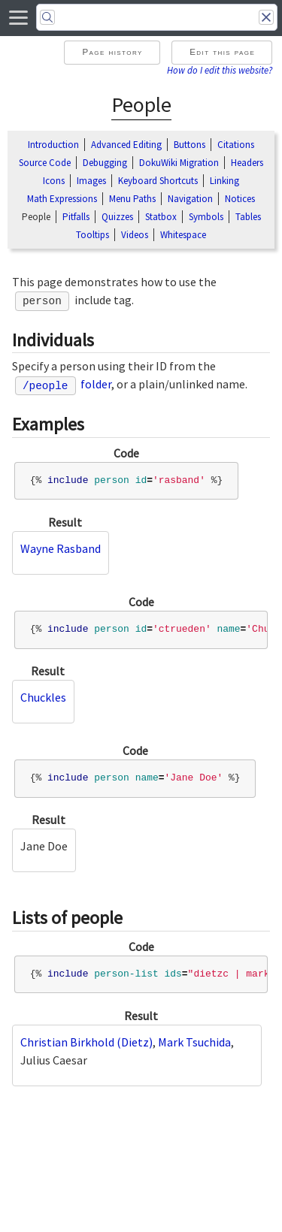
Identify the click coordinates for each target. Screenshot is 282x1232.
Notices (240, 198)
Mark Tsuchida (194, 1041)
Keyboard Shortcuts (158, 180)
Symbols (206, 216)
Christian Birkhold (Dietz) (86, 1041)
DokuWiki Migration (179, 162)
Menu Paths (132, 198)
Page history (112, 51)
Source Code (45, 162)
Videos (134, 234)
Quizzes (117, 216)
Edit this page (222, 51)
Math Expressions (62, 198)
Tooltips (92, 234)
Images (91, 180)
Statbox (161, 216)
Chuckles (43, 697)
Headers (247, 162)
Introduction (53, 144)
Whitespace (183, 234)
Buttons (189, 144)
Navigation (190, 198)
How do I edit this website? (219, 70)
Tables (248, 216)
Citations (235, 144)
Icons (54, 180)
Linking (224, 180)
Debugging (105, 162)
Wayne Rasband (60, 548)
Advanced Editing (126, 144)
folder (63, 383)
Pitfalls (75, 216)
